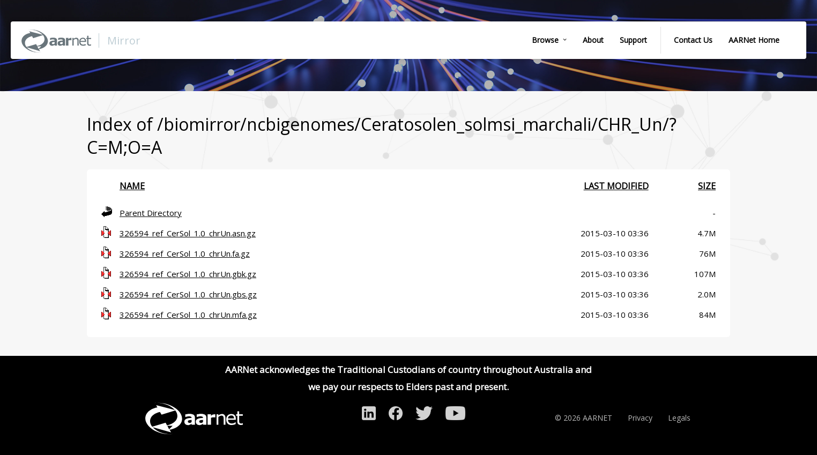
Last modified (616, 186)
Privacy (640, 418)
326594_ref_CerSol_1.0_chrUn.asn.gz (188, 233)
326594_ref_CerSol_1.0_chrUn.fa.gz (185, 253)
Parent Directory (151, 212)
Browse (545, 40)
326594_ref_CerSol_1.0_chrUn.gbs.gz (188, 294)
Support (633, 40)
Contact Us (693, 40)
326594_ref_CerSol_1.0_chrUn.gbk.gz (188, 273)
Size (707, 186)
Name (132, 186)
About (593, 40)
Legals (679, 418)
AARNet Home (754, 40)
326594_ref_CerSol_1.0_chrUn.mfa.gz (188, 314)
